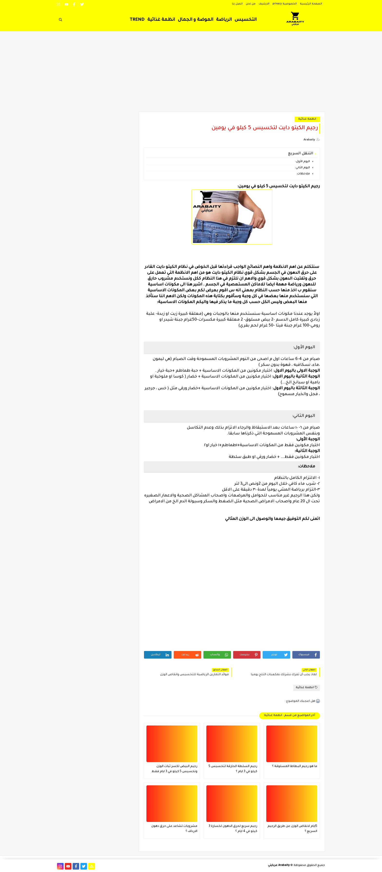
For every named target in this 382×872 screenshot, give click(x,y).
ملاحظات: (303, 174)
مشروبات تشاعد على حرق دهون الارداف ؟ (174, 829)
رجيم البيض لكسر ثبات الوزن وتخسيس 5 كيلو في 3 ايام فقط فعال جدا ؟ (174, 769)
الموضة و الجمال (195, 20)
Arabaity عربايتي (279, 865)
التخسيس (246, 20)
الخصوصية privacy (285, 3)
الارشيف (264, 3)
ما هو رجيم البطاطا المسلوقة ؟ (294, 766)
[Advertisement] (191, 74)
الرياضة (224, 20)
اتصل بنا (237, 3)
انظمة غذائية (161, 20)
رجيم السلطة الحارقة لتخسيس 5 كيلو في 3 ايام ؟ (233, 769)
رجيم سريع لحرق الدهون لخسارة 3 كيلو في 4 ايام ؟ (233, 829)
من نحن (251, 3)
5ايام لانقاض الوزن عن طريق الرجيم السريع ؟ (292, 829)
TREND (137, 20)
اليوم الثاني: (302, 167)
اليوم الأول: (302, 161)
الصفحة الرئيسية (311, 3)
